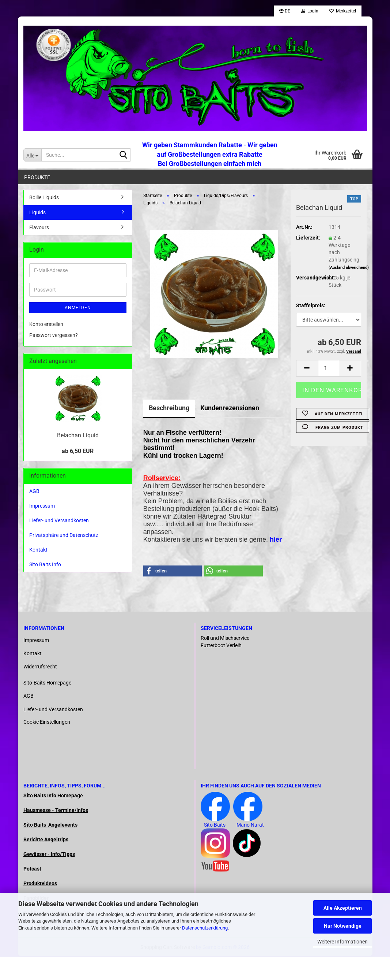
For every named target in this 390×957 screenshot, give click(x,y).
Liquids (37, 213)
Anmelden (78, 308)
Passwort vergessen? (53, 336)
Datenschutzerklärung (205, 928)
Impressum (42, 506)
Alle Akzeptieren (342, 908)
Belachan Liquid (78, 436)
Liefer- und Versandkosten (59, 521)
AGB (34, 492)
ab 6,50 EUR (78, 451)
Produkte (37, 177)
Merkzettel (342, 11)
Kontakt (38, 550)
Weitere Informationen (342, 942)
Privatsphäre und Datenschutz (63, 536)
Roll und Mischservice (225, 639)
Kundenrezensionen (229, 408)
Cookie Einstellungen (46, 723)
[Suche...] (32, 155)
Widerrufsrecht (40, 667)
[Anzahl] (329, 369)
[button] (285, 10)
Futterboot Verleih (221, 646)
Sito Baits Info (45, 565)
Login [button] (309, 11)
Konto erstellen (46, 325)
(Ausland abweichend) (349, 268)
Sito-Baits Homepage (47, 683)
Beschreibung (169, 408)
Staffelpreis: (310, 306)
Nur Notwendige (342, 926)
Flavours (39, 228)
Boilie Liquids (44, 198)
